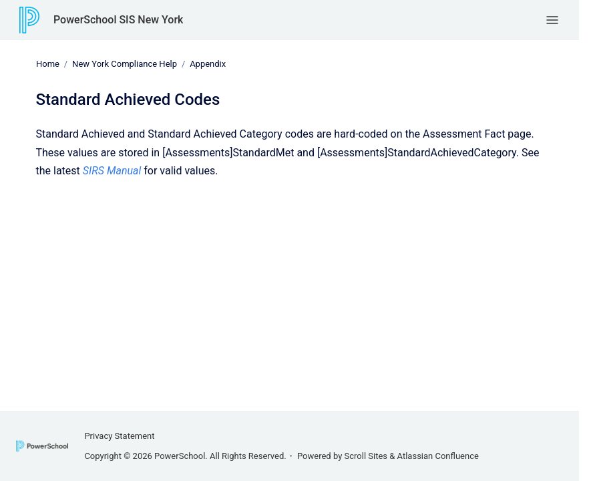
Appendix (208, 64)
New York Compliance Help (124, 64)
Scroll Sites (366, 456)
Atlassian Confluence (438, 456)
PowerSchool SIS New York (118, 19)
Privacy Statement (119, 436)
